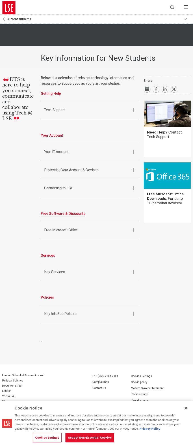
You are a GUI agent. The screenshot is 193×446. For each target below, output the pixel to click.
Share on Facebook (156, 90)
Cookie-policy (139, 383)
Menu (185, 8)
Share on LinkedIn (165, 90)
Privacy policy (139, 395)
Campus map (100, 383)
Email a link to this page (147, 90)
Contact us (99, 389)
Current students (19, 20)
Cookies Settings (141, 377)
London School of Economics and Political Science (9, 8)
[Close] (186, 408)
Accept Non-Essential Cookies (90, 437)
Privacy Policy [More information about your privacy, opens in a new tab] (150, 428)
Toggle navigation (186, 20)
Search (169, 8)
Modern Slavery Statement (147, 389)
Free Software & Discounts (63, 215)
